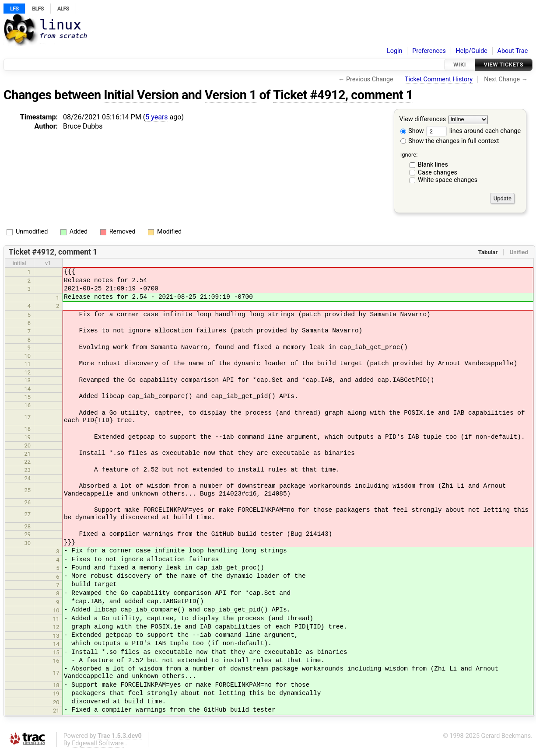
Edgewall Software (98, 743)
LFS (14, 8)
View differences (422, 119)
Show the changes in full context (449, 141)
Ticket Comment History (439, 79)
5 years (156, 117)
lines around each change (473, 131)
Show (412, 131)
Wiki (459, 64)
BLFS (37, 8)
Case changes (437, 172)
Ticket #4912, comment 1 (343, 94)
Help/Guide (471, 51)
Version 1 (230, 94)
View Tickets (503, 64)
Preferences (429, 51)
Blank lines (433, 164)
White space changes (448, 180)
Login (395, 51)
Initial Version (141, 94)
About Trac (512, 51)
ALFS (63, 8)
